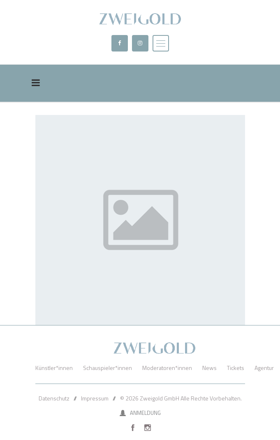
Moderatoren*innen (167, 367)
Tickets (235, 367)
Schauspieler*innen (107, 367)
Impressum (95, 398)
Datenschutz (54, 398)
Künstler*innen (54, 367)
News (209, 367)
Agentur (264, 367)
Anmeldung (140, 413)
